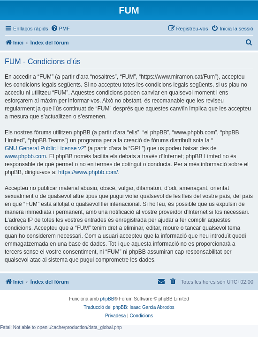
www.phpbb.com (25, 156)
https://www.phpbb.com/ (88, 172)
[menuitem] (60, 28)
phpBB (107, 298)
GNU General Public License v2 (44, 148)
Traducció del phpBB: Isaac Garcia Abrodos (129, 307)
